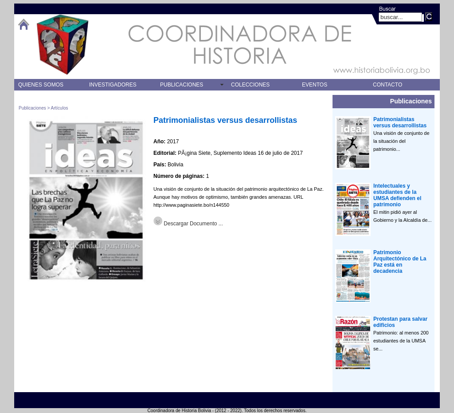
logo (62, 44)
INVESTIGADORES (113, 85)
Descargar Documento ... (188, 223)
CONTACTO (387, 85)
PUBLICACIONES (181, 85)
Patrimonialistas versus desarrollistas (225, 120)
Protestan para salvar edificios (400, 322)
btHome (23, 24)
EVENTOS (314, 85)
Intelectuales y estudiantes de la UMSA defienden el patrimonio (397, 195)
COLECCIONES (250, 85)
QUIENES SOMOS (40, 85)
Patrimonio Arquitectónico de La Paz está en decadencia (399, 261)
